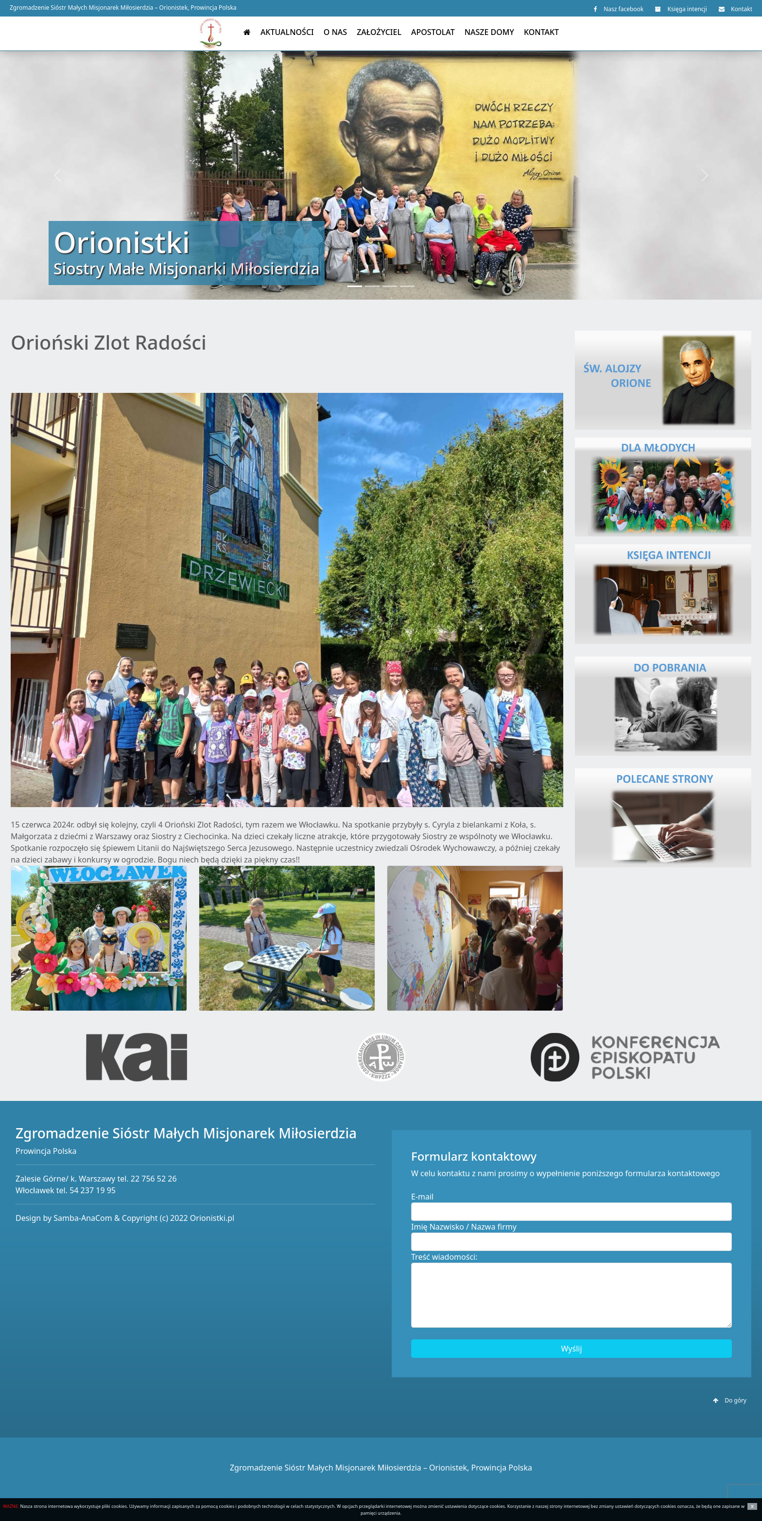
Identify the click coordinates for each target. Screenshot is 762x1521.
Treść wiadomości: (444, 1256)
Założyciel (379, 32)
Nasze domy (489, 32)
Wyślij (571, 1348)
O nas (335, 32)
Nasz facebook (618, 9)
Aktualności (287, 32)
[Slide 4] (407, 286)
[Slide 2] (372, 286)
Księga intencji (681, 9)
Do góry (729, 1400)
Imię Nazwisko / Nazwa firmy (464, 1226)
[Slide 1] (354, 286)
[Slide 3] (389, 286)
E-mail (422, 1196)
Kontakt (735, 9)
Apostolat (433, 32)
